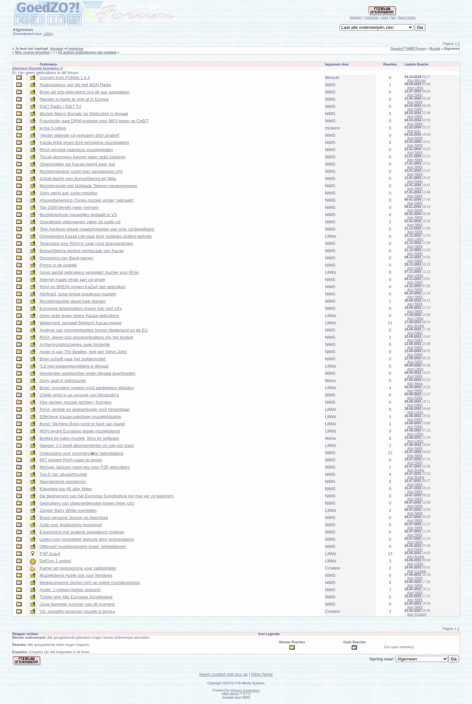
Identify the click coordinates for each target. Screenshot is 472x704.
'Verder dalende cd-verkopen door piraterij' (80, 135)
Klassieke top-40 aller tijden (66, 488)
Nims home (262, 674)
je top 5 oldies (53, 128)
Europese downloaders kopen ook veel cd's (81, 308)
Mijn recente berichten (32, 52)
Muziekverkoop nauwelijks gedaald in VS (78, 214)
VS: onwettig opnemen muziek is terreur (77, 611)
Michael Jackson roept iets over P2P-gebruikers (85, 467)
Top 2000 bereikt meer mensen (69, 207)
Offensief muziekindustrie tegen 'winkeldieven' (83, 546)
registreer (372, 17)
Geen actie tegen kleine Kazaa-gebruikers (79, 315)
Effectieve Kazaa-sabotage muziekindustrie (80, 416)
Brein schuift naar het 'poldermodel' (73, 358)
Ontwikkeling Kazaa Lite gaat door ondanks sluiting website (96, 236)
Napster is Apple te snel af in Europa (74, 99)
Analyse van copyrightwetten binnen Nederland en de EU (94, 330)
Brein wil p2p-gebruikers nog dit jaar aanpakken (85, 92)
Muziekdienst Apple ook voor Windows (76, 575)
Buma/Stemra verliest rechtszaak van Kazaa (82, 250)
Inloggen (57, 48)
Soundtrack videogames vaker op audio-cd (80, 221)
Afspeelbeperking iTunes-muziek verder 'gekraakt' (87, 200)
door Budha (415, 326)
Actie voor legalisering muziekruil (71, 524)
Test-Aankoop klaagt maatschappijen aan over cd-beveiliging (97, 229)
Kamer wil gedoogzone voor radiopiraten (78, 568)
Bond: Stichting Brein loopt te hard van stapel (82, 423)
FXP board (50, 553)
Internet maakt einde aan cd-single (72, 279)
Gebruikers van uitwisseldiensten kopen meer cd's (87, 503)
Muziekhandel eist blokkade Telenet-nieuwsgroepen (88, 185)
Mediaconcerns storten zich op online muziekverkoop (90, 582)
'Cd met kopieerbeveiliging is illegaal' (74, 366)
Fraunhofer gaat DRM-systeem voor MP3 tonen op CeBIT (94, 120)
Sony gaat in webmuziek (63, 380)
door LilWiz (415, 88)
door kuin (414, 131)
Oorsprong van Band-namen (66, 257)
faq (393, 17)
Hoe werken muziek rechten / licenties (75, 402)
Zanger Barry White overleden (68, 510)
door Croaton (416, 571)
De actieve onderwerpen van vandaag (87, 52)
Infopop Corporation (245, 690)
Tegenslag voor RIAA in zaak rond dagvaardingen (86, 243)
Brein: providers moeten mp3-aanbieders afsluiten (87, 387)
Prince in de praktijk (58, 265)
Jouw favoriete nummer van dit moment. (77, 604)
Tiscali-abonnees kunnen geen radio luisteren (83, 156)
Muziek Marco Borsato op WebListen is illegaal (84, 113)
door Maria (415, 383)
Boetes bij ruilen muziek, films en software (79, 438)
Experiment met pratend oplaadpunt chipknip (82, 532)
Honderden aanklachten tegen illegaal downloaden (87, 373)
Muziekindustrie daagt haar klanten (73, 301)
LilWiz (47, 34)
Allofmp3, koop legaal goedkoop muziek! (78, 294)
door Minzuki (416, 80)
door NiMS (415, 95)
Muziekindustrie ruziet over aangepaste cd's (81, 171)
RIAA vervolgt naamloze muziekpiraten (76, 149)
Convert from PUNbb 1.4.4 (65, 77)
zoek (384, 17)
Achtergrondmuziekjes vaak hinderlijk (75, 344)
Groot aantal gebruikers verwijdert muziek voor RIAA (89, 272)
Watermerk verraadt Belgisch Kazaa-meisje (81, 322)
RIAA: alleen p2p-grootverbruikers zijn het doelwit (86, 337)
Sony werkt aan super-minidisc (69, 193)
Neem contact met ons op (223, 674)
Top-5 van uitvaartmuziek (63, 474)
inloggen (356, 17)
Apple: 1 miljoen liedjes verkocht (70, 589)
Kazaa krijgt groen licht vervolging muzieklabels (84, 142)
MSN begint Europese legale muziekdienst (80, 431)
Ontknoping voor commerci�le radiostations (82, 453)
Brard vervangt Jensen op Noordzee (74, 517)
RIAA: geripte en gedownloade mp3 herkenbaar (85, 409)
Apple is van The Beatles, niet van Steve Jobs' (83, 351)
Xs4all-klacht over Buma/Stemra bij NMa (78, 178)
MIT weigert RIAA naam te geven (71, 459)
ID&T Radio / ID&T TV (60, 106)
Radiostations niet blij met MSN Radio (75, 84)
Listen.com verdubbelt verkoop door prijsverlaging (87, 539)
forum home (406, 17)
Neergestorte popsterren (63, 481)
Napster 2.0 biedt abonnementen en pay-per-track (87, 445)
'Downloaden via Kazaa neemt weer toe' (77, 164)
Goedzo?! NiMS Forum (408, 48)
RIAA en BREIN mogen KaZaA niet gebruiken (83, 286)
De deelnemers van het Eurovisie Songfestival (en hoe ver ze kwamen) (107, 495)
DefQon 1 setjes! (55, 560)
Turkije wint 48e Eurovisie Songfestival (76, 596)
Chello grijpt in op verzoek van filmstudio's (79, 394)
